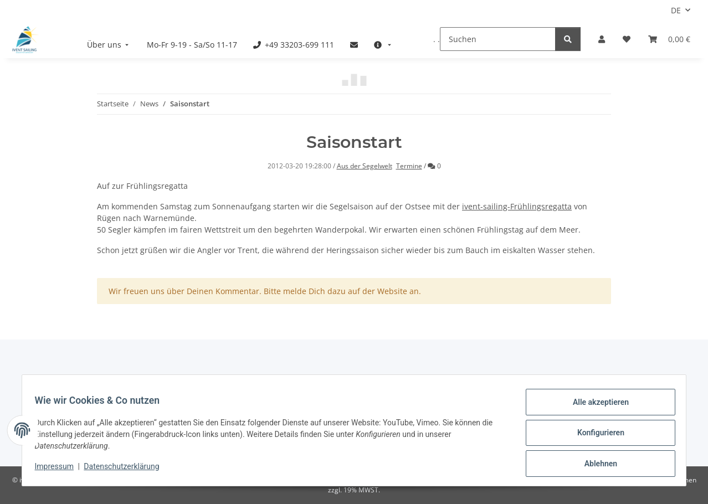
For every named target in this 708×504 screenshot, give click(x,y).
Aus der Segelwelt (364, 166)
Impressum (59, 469)
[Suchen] (498, 39)
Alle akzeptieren (595, 407)
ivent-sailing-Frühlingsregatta (517, 206)
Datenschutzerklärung (127, 469)
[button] (601, 39)
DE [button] (676, 10)
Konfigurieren (595, 435)
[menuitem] (109, 44)
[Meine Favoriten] (626, 39)
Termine (409, 166)
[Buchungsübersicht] (669, 39)
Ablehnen (595, 464)
